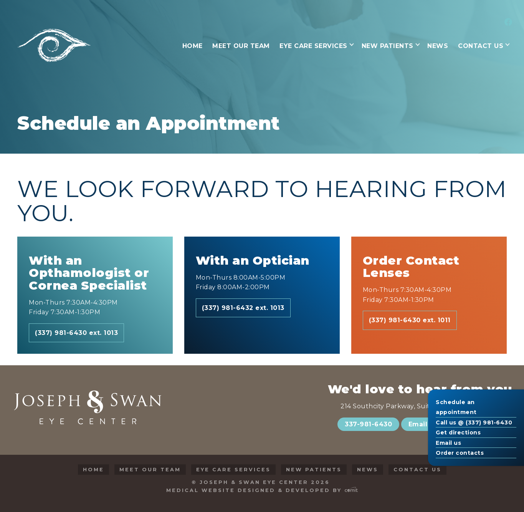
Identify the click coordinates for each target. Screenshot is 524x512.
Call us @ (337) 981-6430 (474, 422)
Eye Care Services (233, 469)
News (367, 469)
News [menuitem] (437, 46)
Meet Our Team (150, 469)
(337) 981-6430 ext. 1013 (76, 332)
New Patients (314, 469)
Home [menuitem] (192, 46)
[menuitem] (507, 22)
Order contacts (460, 452)
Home (93, 469)
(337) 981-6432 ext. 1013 (243, 308)
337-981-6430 (368, 424)
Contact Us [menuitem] (480, 46)
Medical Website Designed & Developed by (262, 490)
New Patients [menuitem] (387, 46)
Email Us (423, 424)
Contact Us (417, 469)
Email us (448, 442)
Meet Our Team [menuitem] (241, 46)
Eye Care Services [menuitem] (313, 46)
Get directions (458, 432)
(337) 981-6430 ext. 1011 (410, 320)
